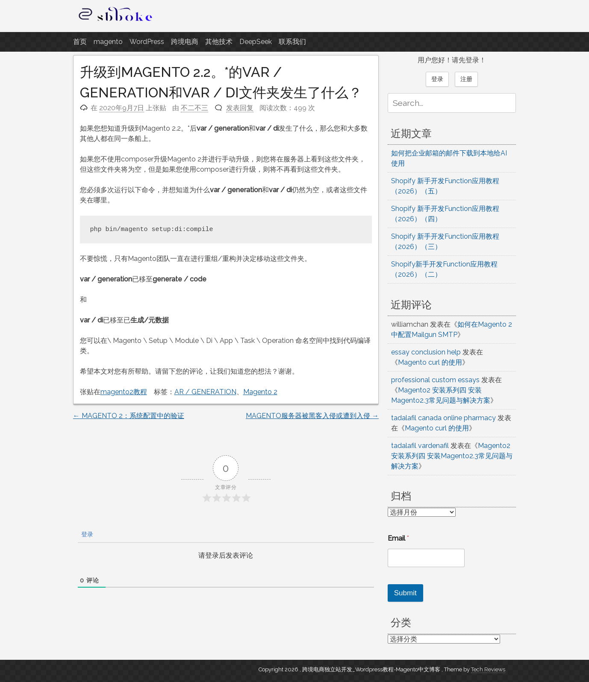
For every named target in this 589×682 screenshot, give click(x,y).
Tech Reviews (488, 669)
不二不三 (194, 108)
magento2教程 (123, 392)
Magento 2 (260, 392)
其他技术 (219, 42)
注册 (466, 79)
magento (108, 42)
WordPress (147, 42)
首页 (80, 42)
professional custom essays (435, 380)
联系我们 (292, 42)
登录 (86, 534)
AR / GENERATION (205, 392)
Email (398, 538)
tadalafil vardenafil (420, 446)
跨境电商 (184, 42)
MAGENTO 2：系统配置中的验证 (128, 416)
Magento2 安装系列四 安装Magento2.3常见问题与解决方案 (451, 456)
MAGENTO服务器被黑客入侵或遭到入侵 (312, 416)
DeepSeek (255, 42)
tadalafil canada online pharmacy (443, 418)
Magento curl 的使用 (430, 362)
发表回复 (239, 108)
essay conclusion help (426, 352)
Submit (405, 593)
